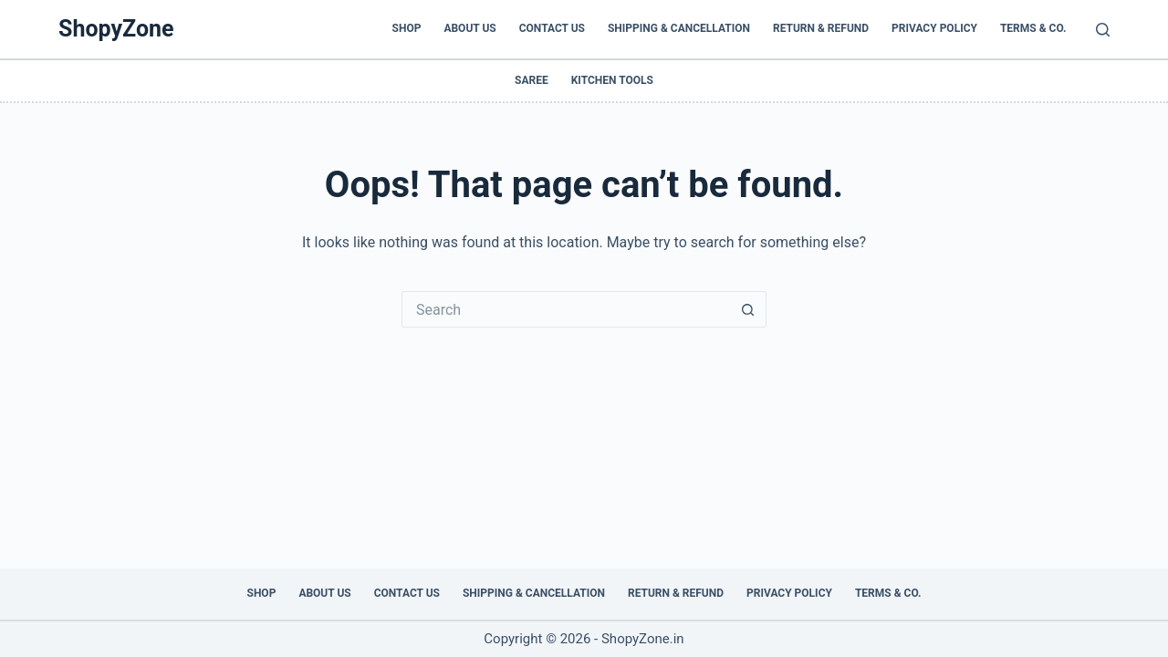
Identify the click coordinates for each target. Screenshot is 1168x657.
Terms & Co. (1033, 28)
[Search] (1103, 29)
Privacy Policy (934, 28)
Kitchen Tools (612, 80)
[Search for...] (566, 309)
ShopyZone (116, 29)
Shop (407, 28)
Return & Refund (821, 28)
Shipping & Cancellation (679, 28)
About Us (469, 28)
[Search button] (748, 309)
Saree (531, 80)
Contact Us (552, 28)
